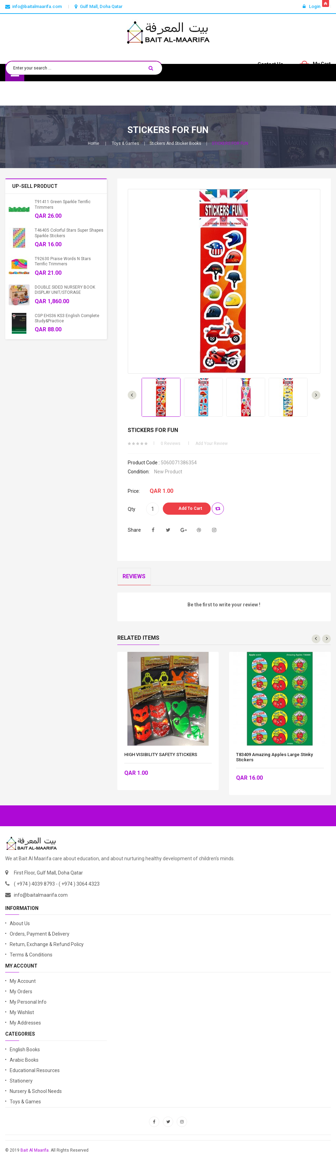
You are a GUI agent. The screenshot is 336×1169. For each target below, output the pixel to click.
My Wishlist (22, 1012)
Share (134, 530)
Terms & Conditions (31, 954)
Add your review (211, 443)
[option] (161, 397)
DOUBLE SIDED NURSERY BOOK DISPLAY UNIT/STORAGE (65, 290)
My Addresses (25, 1023)
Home (93, 143)
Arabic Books (24, 1060)
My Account (23, 981)
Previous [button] (316, 395)
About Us (20, 923)
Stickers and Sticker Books (175, 143)
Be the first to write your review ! (223, 605)
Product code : (144, 462)
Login (311, 6)
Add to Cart (190, 508)
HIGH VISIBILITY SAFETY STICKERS (160, 754)
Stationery (21, 1081)
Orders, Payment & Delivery (39, 934)
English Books (25, 1049)
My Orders (21, 992)
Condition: (139, 471)
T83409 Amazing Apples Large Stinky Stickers (274, 757)
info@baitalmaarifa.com (41, 895)
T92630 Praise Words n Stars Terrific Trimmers (63, 261)
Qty (131, 509)
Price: (134, 491)
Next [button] (132, 395)
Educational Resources (35, 1070)
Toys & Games (125, 143)
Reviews (134, 576)
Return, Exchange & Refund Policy (47, 944)
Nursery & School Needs (36, 1091)
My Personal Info (28, 1002)
